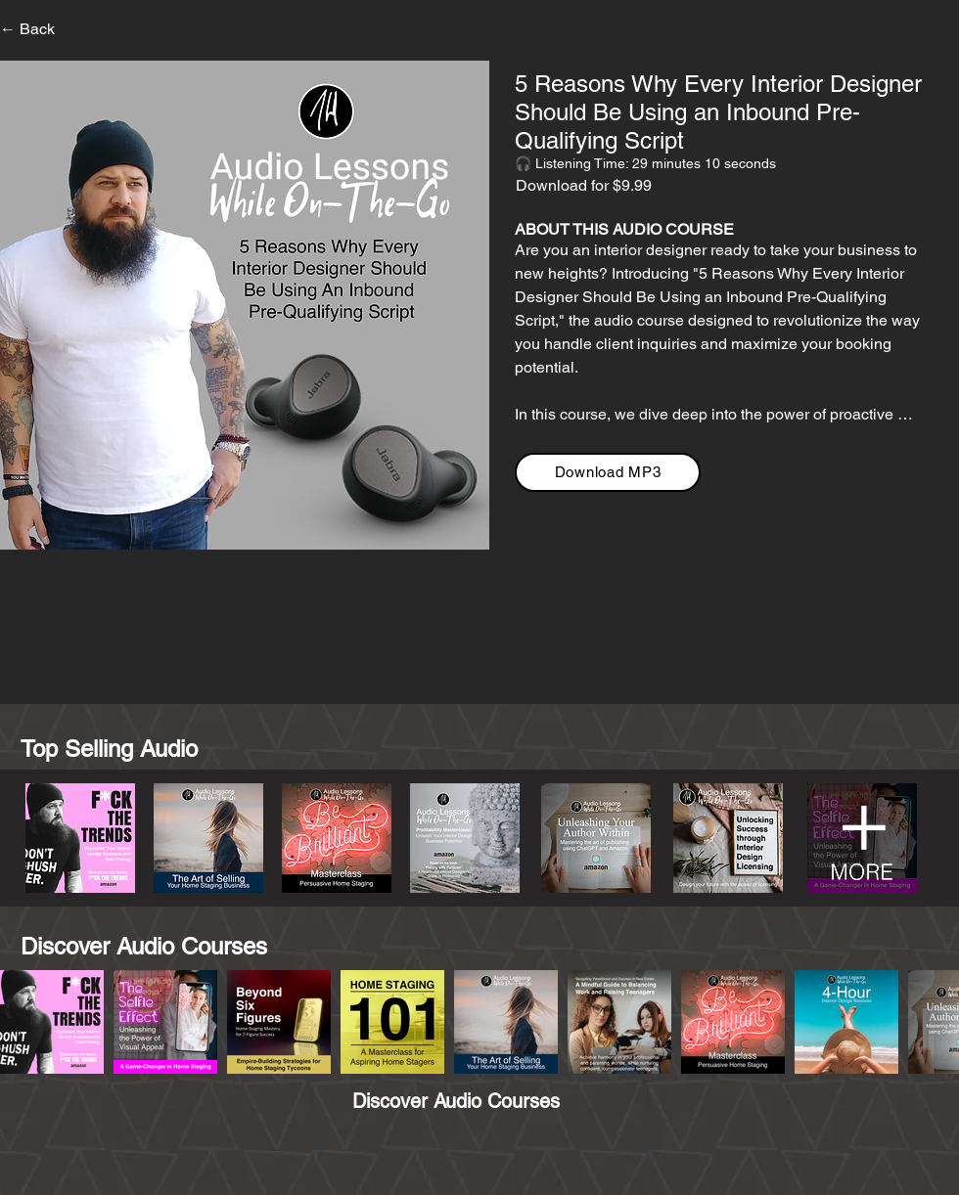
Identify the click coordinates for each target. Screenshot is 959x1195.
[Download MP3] (608, 472)
